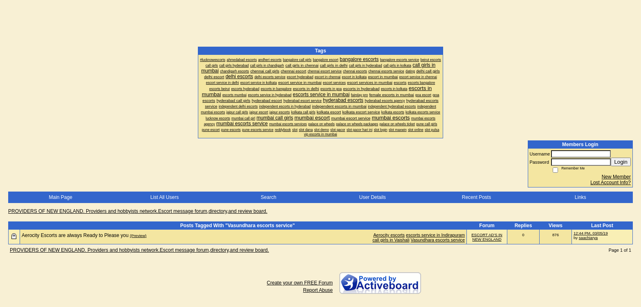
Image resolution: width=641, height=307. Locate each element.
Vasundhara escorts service (438, 239)
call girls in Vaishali (390, 239)
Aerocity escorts (389, 235)
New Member (616, 177)
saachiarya (588, 237)
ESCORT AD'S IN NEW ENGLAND (486, 237)
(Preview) (138, 235)
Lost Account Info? (610, 182)
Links (580, 197)
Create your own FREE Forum (300, 283)
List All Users (164, 197)
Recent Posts (476, 197)
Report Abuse (318, 290)
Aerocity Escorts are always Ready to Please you (75, 235)
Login (621, 162)
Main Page (60, 197)
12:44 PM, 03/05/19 (591, 233)
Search (268, 197)
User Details (372, 197)
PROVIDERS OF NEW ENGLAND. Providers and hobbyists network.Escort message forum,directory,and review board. (137, 211)
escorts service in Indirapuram (435, 235)
